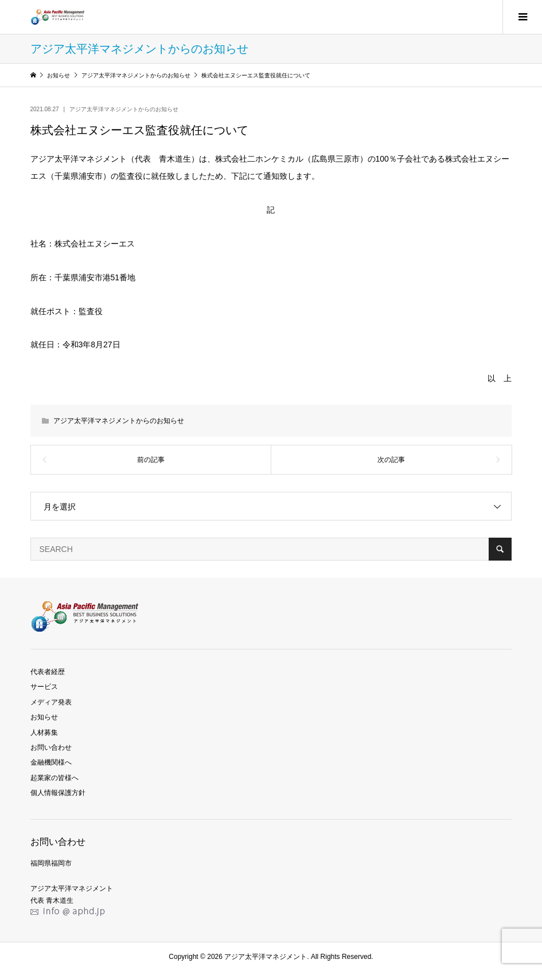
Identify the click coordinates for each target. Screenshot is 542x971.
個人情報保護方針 (57, 793)
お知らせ (44, 717)
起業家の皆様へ (54, 778)
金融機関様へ (51, 762)
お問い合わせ (51, 747)
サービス (44, 687)
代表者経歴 (47, 672)
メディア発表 (51, 702)
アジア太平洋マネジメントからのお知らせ (123, 109)
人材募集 (44, 733)
